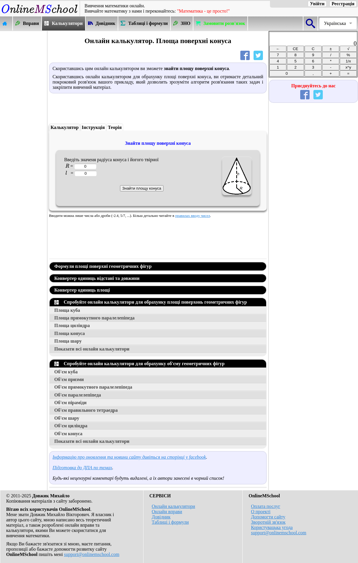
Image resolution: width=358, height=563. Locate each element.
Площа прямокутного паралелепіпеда (94, 317)
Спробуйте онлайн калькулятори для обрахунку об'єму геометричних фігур (139, 363)
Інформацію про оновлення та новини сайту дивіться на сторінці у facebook (129, 457)
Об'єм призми (69, 379)
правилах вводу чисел (192, 216)
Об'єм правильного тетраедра (86, 410)
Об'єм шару (66, 418)
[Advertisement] (23, 119)
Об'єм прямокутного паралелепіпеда (93, 387)
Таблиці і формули (170, 522)
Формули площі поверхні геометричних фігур (103, 266)
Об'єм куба (65, 371)
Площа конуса (69, 333)
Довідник (161, 516)
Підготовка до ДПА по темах (82, 467)
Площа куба (67, 310)
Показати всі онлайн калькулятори (91, 348)
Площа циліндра (72, 325)
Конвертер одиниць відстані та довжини (96, 278)
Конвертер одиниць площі (82, 290)
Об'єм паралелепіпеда (77, 394)
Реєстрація (343, 3)
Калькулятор (64, 127)
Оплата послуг (265, 506)
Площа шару (68, 341)
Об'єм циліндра (70, 425)
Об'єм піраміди (70, 402)
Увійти (317, 3)
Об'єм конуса (68, 433)
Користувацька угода (272, 527)
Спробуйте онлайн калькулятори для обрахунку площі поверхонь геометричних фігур (150, 302)
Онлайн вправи (167, 511)
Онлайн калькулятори (173, 506)
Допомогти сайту (268, 516)
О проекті (260, 511)
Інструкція (93, 127)
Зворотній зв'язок (268, 522)
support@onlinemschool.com (91, 554)
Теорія (115, 127)
